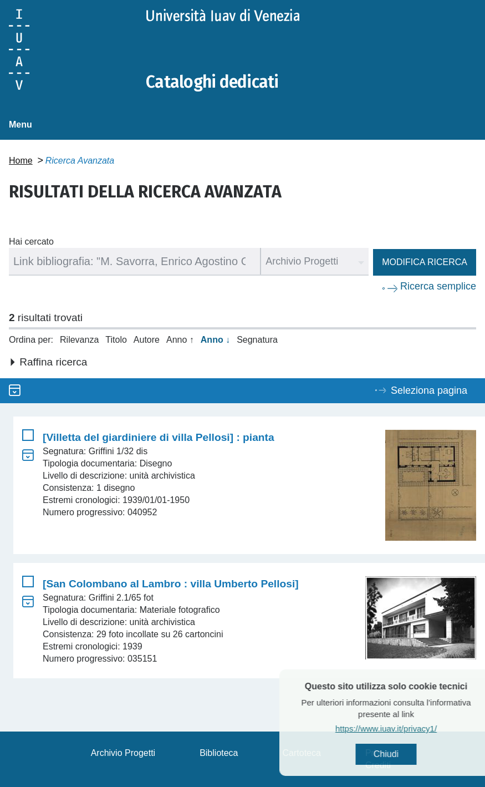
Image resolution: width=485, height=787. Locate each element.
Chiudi (404, 754)
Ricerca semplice (438, 286)
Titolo (116, 339)
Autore (147, 339)
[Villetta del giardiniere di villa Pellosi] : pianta (158, 437)
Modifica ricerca (424, 262)
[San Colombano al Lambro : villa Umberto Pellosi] (171, 584)
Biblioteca (219, 753)
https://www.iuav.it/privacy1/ (405, 728)
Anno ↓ (215, 339)
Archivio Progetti (123, 753)
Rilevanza (79, 339)
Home (21, 160)
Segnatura (257, 339)
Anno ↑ (180, 339)
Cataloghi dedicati (212, 82)
